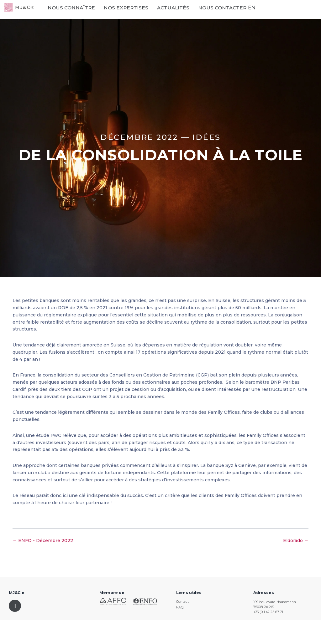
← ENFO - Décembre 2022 (43, 540)
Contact (182, 602)
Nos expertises (140, 13)
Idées (206, 137)
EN (250, 13)
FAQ (179, 607)
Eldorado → (295, 540)
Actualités (185, 12)
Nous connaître (92, 13)
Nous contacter (225, 13)
